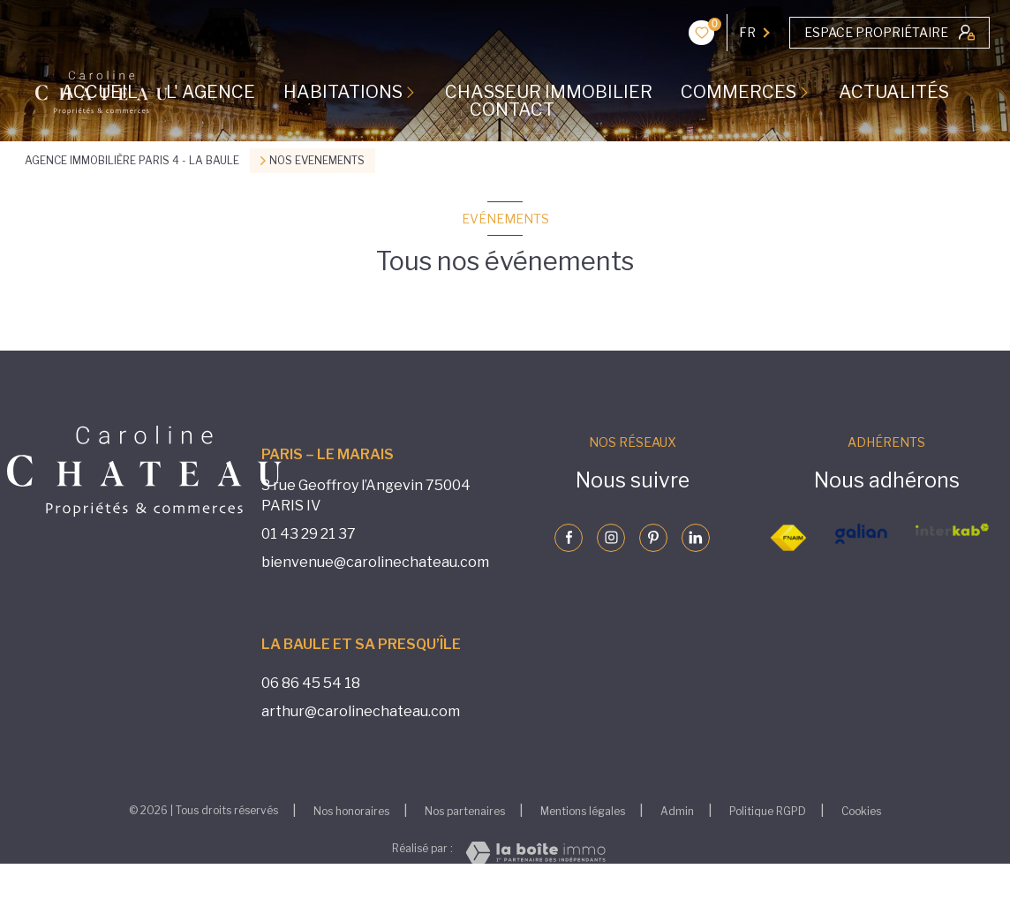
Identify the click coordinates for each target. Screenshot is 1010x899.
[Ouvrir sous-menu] (414, 91)
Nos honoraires (351, 811)
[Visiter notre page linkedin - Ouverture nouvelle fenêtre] (696, 538)
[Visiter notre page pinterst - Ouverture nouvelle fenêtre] (653, 538)
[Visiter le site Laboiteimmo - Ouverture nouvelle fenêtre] (535, 853)
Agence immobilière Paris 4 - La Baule (132, 160)
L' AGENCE (210, 92)
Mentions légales (582, 811)
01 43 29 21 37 (308, 533)
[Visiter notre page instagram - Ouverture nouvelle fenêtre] (611, 538)
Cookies (861, 811)
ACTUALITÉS (894, 92)
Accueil (99, 92)
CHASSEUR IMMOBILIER (548, 92)
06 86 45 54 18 (310, 683)
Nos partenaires (465, 811)
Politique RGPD (767, 811)
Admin (677, 811)
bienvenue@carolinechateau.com (375, 562)
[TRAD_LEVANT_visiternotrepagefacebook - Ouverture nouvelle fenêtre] (568, 538)
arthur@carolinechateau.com (360, 711)
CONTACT (512, 109)
